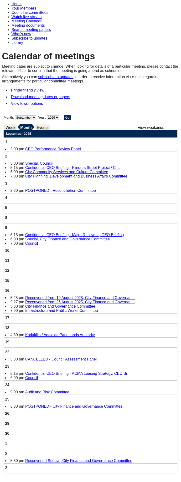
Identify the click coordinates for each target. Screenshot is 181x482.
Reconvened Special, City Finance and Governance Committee (78, 461)
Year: (42, 117)
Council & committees (29, 12)
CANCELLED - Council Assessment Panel (61, 359)
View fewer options (27, 103)
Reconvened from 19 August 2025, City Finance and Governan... (80, 298)
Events (42, 128)
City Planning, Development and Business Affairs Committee (76, 176)
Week (10, 128)
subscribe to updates (55, 77)
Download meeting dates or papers (40, 97)
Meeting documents (28, 25)
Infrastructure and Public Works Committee (61, 311)
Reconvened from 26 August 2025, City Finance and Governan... (80, 302)
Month (26, 128)
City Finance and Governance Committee (60, 306)
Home (16, 4)
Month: (9, 117)
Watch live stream (26, 17)
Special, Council (39, 163)
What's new (21, 34)
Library (17, 43)
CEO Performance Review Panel (53, 149)
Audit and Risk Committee (47, 392)
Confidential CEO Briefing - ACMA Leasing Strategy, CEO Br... (78, 373)
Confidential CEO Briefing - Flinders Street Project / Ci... (72, 168)
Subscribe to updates (29, 38)
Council (31, 243)
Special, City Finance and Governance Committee (67, 239)
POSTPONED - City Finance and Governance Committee (74, 406)
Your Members (23, 8)
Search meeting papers (31, 30)
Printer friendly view (27, 90)
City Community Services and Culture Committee (66, 172)
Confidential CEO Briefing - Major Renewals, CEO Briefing (74, 235)
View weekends (151, 128)
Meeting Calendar (26, 21)
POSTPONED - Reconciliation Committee (60, 190)
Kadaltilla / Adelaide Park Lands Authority (60, 335)
